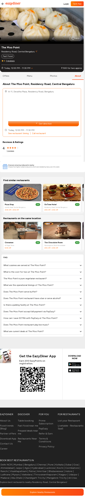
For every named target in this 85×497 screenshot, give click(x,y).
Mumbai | (18, 464)
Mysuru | (16, 474)
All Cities (72, 478)
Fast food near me (28, 425)
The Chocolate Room (53, 243)
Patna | (32, 471)
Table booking (26, 420)
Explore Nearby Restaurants (42, 492)
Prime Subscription (46, 422)
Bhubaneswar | (56, 471)
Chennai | (41, 464)
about (78, 76)
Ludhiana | (6, 474)
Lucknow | (50, 467)
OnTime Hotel (50, 205)
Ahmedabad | (7, 467)
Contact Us (6, 443)
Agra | (27, 467)
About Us (5, 420)
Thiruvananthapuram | (45, 474)
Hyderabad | (38, 467)
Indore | (69, 471)
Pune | (51, 464)
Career (4, 448)
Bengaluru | (30, 464)
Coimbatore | (72, 467)
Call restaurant (39, 133)
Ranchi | (4, 471)
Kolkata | (60, 464)
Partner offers (8, 433)
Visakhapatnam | (18, 471)
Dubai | (69, 464)
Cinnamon (9, 243)
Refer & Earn (46, 433)
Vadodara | (27, 474)
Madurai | (5, 477)
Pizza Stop (9, 205)
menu (29, 76)
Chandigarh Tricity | (35, 477)
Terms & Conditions (45, 440)
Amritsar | (42, 471)
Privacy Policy (46, 446)
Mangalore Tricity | (57, 477)
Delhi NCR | (6, 464)
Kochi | (60, 467)
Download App (8, 438)
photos (53, 76)
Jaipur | (19, 467)
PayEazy (43, 428)
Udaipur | (73, 474)
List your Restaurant (69, 420)
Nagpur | (63, 474)
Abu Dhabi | (17, 477)
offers (6, 76)
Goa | (76, 464)
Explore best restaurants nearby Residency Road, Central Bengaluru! (33, 482)
